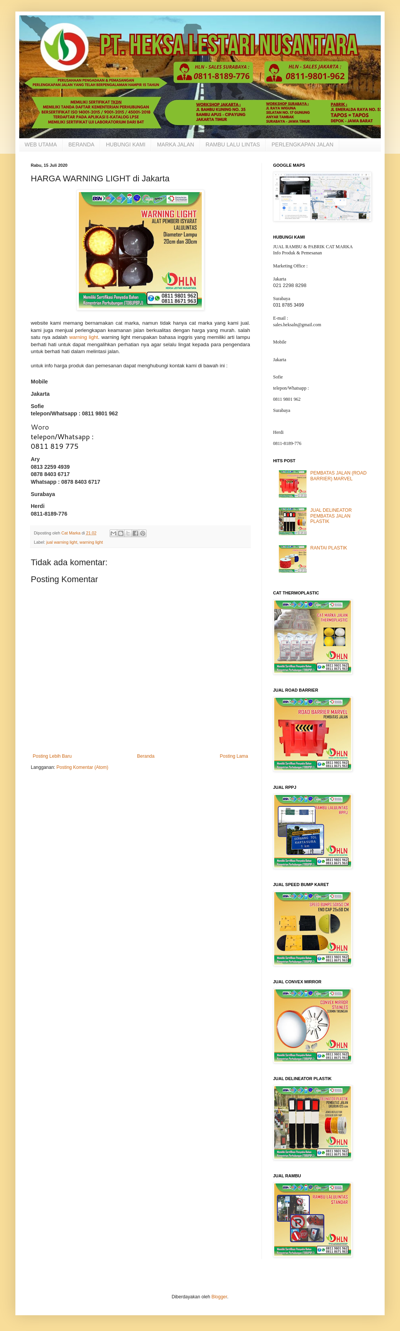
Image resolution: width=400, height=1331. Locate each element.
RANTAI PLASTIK (328, 548)
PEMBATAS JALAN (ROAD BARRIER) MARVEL (338, 475)
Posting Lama (234, 756)
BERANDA (81, 144)
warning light (83, 337)
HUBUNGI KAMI (125, 144)
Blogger (219, 1296)
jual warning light (61, 542)
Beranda (145, 756)
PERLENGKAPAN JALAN (302, 144)
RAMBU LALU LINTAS (233, 144)
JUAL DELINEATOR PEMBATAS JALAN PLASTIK (331, 516)
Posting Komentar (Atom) (82, 767)
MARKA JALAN (175, 144)
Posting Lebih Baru (52, 756)
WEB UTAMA (41, 144)
